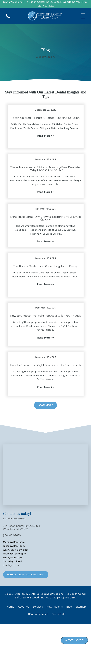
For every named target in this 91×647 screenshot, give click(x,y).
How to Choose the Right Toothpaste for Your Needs (45, 315)
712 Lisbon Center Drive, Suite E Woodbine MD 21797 (56, 1)
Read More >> (45, 135)
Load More (45, 405)
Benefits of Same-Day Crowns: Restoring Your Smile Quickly (45, 218)
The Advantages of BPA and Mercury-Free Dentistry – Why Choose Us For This (45, 168)
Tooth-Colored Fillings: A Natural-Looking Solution (45, 118)
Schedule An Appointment (26, 574)
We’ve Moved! (74, 640)
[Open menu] (83, 16)
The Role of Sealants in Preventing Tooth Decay (45, 266)
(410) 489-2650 (45, 5)
